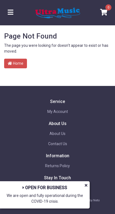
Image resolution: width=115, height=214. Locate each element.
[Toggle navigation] (10, 13)
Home (15, 63)
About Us (57, 133)
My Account (57, 111)
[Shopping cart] (104, 13)
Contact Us (57, 144)
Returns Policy (57, 166)
